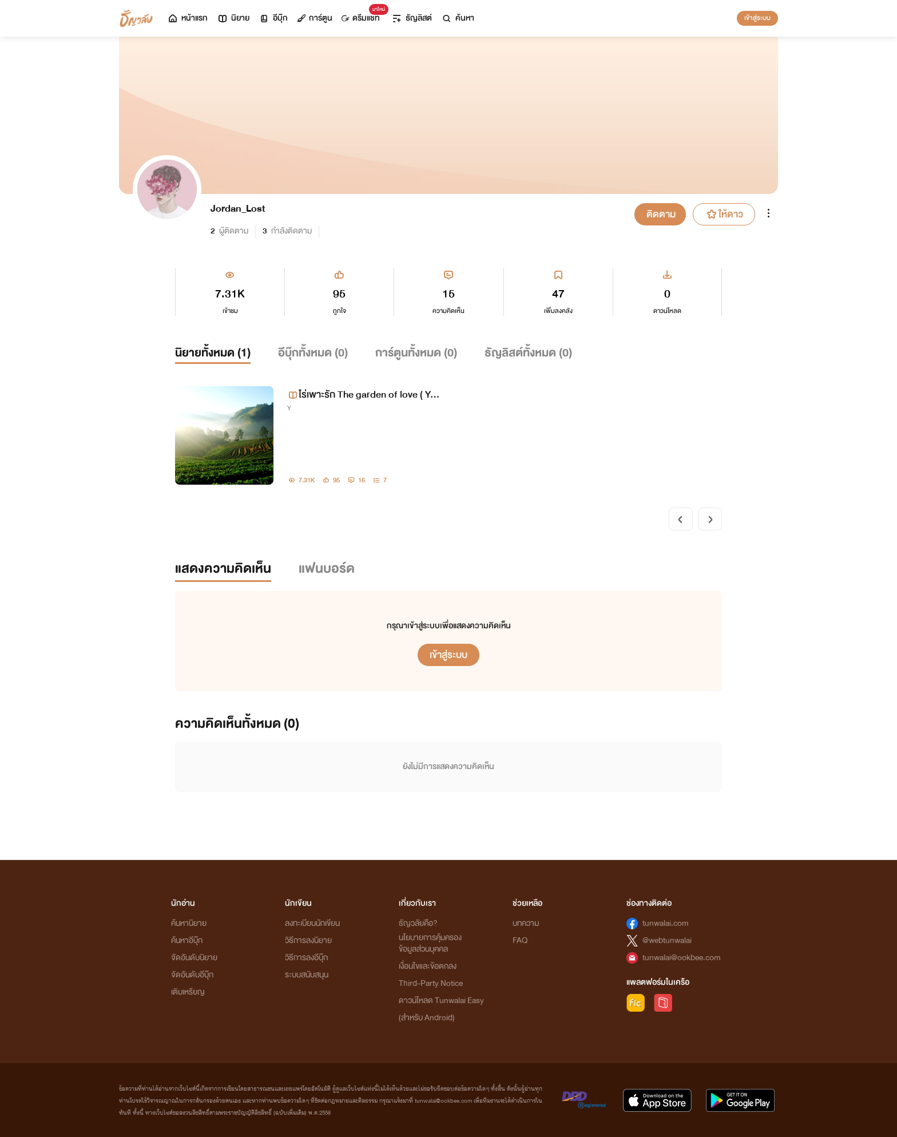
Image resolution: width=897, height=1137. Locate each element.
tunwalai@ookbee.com (681, 957)
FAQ (520, 940)
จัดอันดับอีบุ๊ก (192, 975)
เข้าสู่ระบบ (757, 17)
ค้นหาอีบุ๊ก (187, 940)
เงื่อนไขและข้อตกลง (428, 966)
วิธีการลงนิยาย (308, 940)
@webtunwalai (667, 940)
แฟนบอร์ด (327, 568)
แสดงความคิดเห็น (223, 568)
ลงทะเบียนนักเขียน (312, 923)
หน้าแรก (187, 18)
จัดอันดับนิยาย (194, 957)
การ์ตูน (314, 18)
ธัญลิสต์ (411, 18)
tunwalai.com (665, 923)
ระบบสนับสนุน (306, 975)
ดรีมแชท (363, 15)
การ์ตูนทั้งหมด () (416, 353)
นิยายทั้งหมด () (213, 353)
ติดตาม (661, 214)
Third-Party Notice (431, 983)
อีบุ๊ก (273, 18)
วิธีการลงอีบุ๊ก (306, 957)
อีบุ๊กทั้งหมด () (313, 353)
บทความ (526, 923)
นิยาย (233, 18)
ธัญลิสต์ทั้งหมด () (528, 353)
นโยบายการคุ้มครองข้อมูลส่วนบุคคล (430, 943)
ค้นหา (457, 18)
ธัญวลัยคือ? (418, 923)
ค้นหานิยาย (189, 923)
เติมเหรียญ (188, 992)
